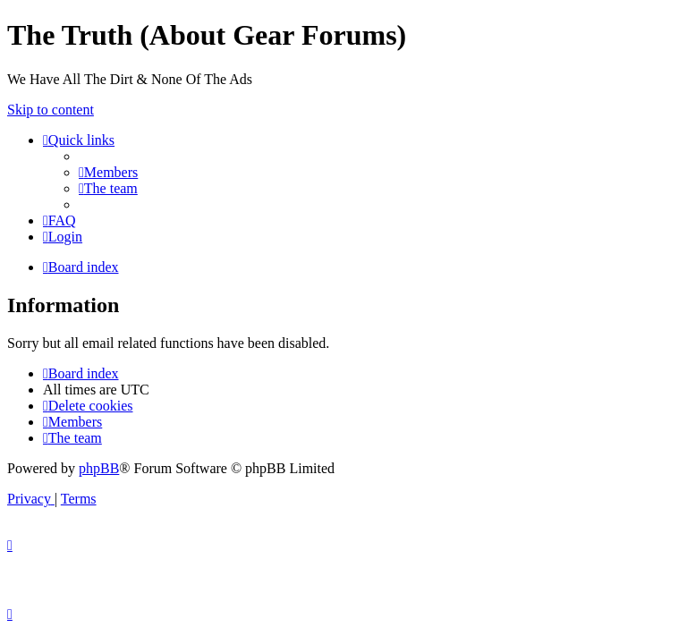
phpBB (99, 468)
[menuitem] (108, 172)
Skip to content (50, 109)
